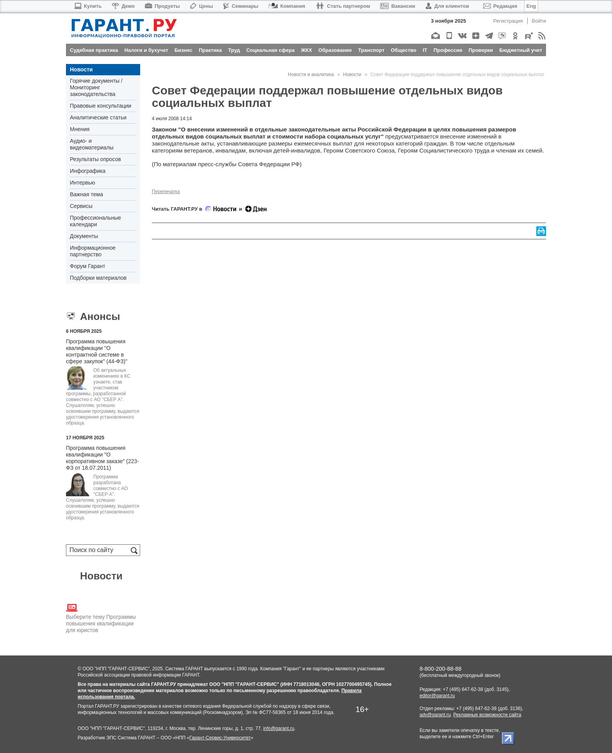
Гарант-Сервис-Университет (220, 738)
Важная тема (86, 194)
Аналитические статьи (98, 117)
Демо (123, 6)
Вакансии (397, 6)
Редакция (500, 6)
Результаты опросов (95, 159)
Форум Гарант (87, 266)
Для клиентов (447, 6)
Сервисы (81, 206)
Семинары (240, 6)
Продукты (162, 6)
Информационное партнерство (93, 251)
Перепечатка (166, 191)
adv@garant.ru (435, 714)
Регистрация (508, 21)
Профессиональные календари (95, 221)
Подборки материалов (98, 278)
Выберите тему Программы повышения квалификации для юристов (101, 617)
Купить (87, 6)
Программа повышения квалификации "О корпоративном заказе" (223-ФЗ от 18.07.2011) (102, 458)
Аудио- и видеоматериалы (92, 144)
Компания (287, 6)
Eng (531, 6)
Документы (84, 236)
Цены (201, 6)
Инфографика (87, 171)
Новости (81, 69)
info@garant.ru (278, 728)
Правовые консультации (100, 106)
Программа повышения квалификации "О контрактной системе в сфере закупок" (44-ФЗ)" (96, 351)
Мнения (79, 129)
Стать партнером (342, 6)
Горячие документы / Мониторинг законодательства (96, 87)
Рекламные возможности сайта (487, 714)
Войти (539, 21)
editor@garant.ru (437, 695)
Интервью (82, 182)
